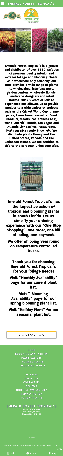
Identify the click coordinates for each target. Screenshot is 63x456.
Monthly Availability (31, 390)
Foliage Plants (33, 361)
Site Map (31, 374)
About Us (31, 378)
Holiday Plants (31, 397)
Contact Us (31, 382)
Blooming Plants (32, 365)
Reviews (31, 386)
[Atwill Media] (34, 442)
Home (31, 350)
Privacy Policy (31, 394)
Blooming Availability (31, 354)
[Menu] (2, 4)
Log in (59, 449)
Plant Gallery (31, 357)
